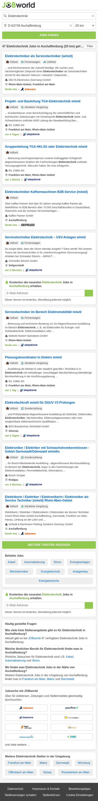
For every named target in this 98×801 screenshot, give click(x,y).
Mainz (51, 679)
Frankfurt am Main (33, 679)
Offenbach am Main (21, 772)
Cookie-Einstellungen (79, 795)
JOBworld (34, 638)
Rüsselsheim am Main (75, 772)
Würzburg (84, 762)
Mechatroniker (19, 571)
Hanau (47, 772)
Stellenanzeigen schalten (21, 795)
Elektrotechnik (17, 46)
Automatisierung (34, 562)
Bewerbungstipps (80, 788)
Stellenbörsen (51, 795)
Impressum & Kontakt (46, 788)
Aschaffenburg (52, 46)
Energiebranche (49, 580)
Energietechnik (50, 571)
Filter (90, 46)
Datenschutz (15, 788)
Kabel (11, 562)
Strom (57, 562)
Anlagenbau (80, 571)
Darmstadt (67, 679)
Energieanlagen (80, 562)
